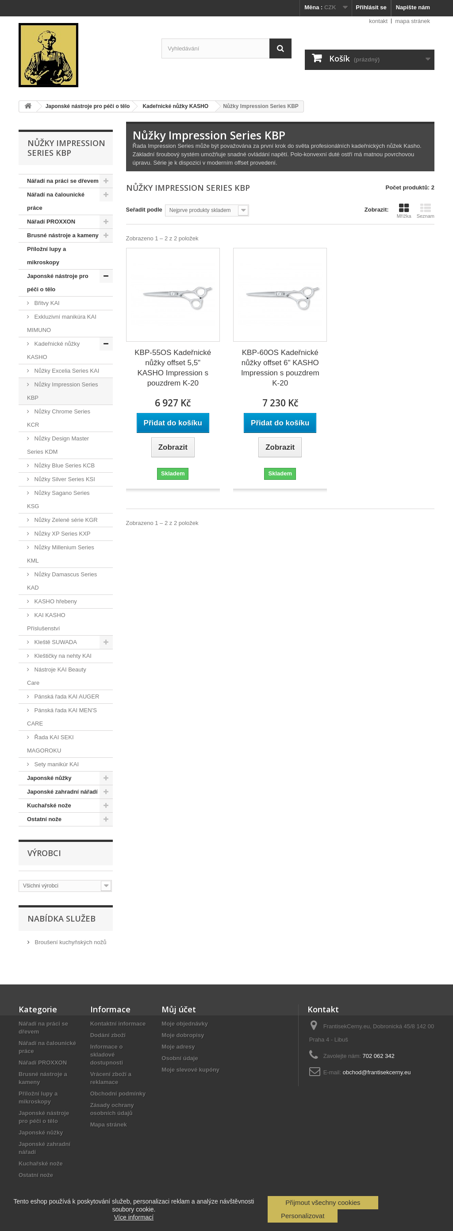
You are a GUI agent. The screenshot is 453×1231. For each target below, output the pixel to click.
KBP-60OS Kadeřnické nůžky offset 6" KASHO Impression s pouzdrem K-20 (280, 367)
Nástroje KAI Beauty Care (56, 676)
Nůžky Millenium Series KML (60, 554)
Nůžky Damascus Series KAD (62, 581)
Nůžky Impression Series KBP (62, 391)
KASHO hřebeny (55, 601)
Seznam (425, 211)
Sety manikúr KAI (56, 764)
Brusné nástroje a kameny (63, 235)
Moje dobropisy (182, 1035)
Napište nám (413, 7)
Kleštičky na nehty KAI (62, 655)
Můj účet (178, 1009)
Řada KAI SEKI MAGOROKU (50, 744)
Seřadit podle (144, 209)
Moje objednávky (184, 1023)
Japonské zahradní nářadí (62, 791)
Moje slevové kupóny (190, 1069)
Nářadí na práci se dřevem (63, 181)
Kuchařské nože (49, 805)
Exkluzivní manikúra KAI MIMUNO (61, 323)
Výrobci (44, 853)
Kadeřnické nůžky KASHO (53, 350)
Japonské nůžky (49, 778)
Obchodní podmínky (118, 1093)
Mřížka (404, 211)
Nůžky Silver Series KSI (64, 479)
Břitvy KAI (46, 303)
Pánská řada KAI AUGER (66, 696)
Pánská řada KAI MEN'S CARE (62, 717)
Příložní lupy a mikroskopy (46, 256)
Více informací (134, 1217)
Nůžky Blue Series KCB (64, 465)
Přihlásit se (371, 7)
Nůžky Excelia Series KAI (66, 370)
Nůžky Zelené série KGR (65, 520)
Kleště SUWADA (55, 642)
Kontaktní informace (118, 1023)
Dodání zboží (108, 1035)
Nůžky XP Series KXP (62, 533)
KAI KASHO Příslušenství (46, 622)
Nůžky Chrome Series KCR (58, 418)
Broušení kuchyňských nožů (69, 942)
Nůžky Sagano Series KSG (58, 499)
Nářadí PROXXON (51, 221)
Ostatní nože (44, 819)
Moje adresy (178, 1046)
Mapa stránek (108, 1124)
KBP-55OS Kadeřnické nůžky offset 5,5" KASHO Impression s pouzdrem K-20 (172, 367)
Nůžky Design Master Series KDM (58, 445)
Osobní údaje (179, 1058)
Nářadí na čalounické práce (55, 201)
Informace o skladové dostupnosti (106, 1054)
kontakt (378, 21)
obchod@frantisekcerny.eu (377, 1072)
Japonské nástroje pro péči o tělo (57, 283)
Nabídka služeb (61, 918)
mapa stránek (412, 21)
